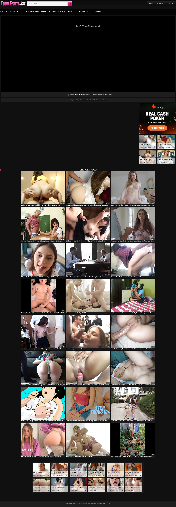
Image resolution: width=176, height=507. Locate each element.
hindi (103, 99)
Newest (160, 3)
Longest (170, 3)
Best (151, 3)
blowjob (78, 99)
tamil (98, 99)
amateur (85, 99)
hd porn (92, 99)
